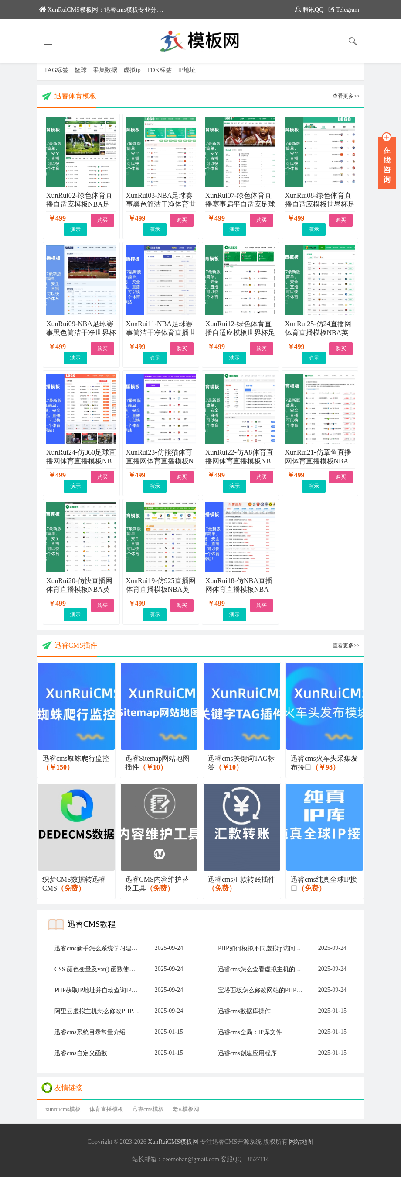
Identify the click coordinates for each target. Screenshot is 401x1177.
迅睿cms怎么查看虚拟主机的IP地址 (263, 969)
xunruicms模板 (63, 1109)
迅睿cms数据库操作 (244, 1011)
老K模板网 (186, 1109)
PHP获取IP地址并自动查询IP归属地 (99, 990)
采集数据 (105, 69)
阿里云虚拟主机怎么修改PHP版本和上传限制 (99, 1011)
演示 (75, 229)
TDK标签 (159, 69)
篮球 (81, 69)
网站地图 (301, 1142)
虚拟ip (131, 69)
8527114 (258, 1159)
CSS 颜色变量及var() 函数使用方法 (99, 969)
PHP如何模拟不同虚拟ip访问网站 (262, 948)
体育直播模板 (106, 1109)
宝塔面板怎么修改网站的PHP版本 (263, 990)
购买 (102, 220)
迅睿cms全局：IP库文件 (250, 1032)
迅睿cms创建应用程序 (247, 1053)
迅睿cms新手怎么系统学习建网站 (99, 948)
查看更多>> (346, 96)
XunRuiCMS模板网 (173, 1142)
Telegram (343, 10)
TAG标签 (56, 69)
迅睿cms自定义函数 (80, 1053)
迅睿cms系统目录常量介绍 (90, 1032)
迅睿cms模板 (148, 1109)
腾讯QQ (308, 10)
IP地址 (187, 69)
